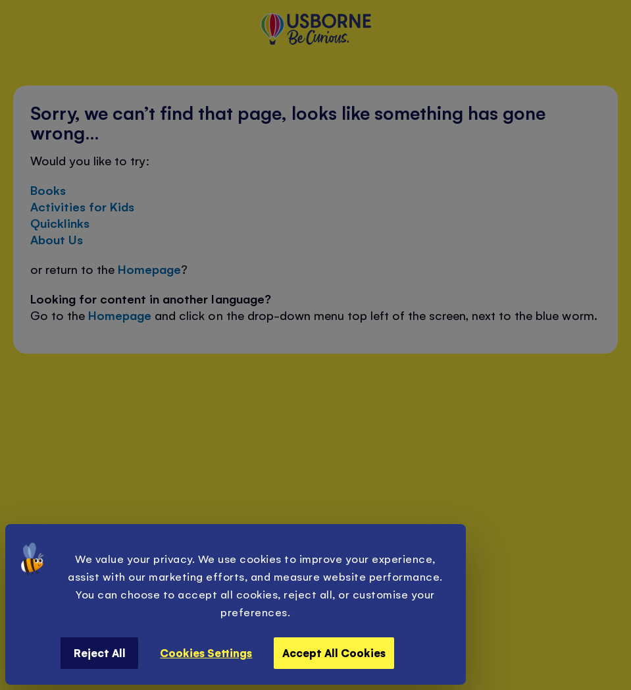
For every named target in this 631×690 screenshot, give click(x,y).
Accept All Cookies (334, 652)
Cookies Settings (206, 652)
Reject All (100, 652)
